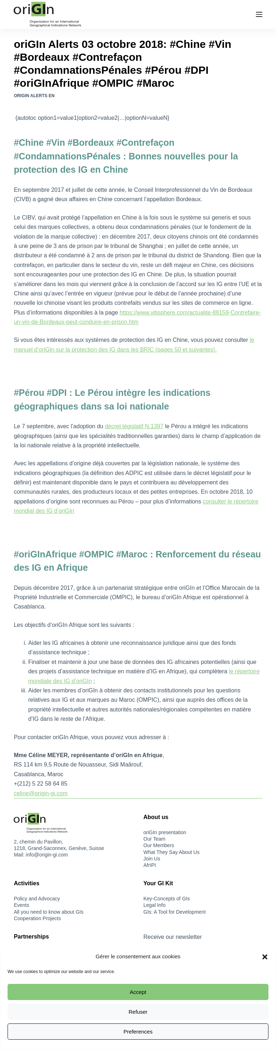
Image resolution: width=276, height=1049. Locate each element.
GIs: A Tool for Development (174, 912)
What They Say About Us (171, 852)
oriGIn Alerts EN (34, 95)
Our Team (154, 839)
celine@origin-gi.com (41, 793)
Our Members (158, 845)
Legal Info (154, 905)
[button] (264, 956)
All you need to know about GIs (48, 912)
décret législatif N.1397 (134, 426)
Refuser (138, 1012)
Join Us (151, 859)
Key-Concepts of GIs (166, 898)
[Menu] (259, 14)
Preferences (138, 1031)
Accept (138, 992)
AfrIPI (149, 865)
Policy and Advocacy (37, 898)
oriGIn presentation (164, 832)
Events (21, 905)
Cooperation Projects (37, 918)
